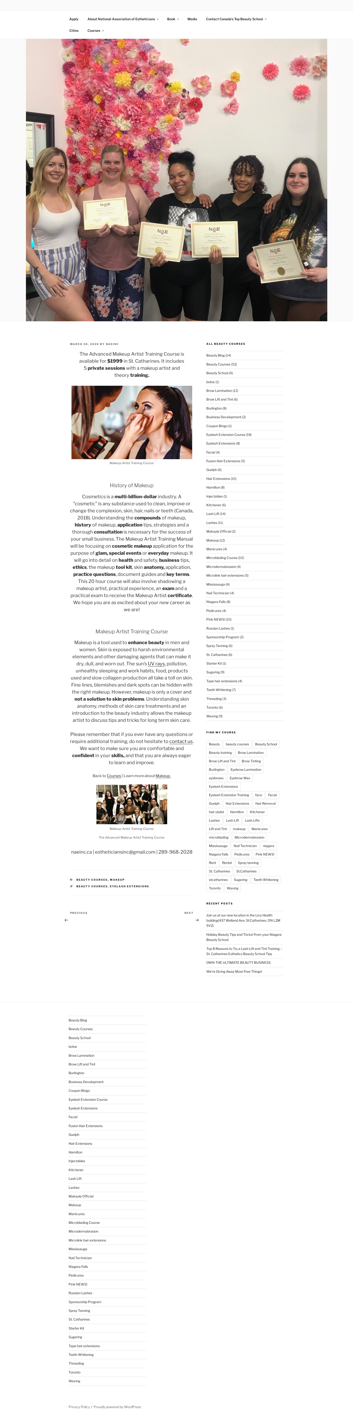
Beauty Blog (215, 355)
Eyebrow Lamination (246, 769)
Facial (210, 452)
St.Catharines (246, 871)
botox (210, 382)
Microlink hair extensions (225, 575)
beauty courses (92, 886)
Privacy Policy (79, 1407)
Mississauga (215, 584)
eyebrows (216, 778)
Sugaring (213, 672)
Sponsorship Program (222, 637)
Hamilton (213, 487)
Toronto (212, 707)
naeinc (112, 344)
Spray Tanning (217, 646)
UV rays (156, 664)
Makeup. (163, 776)
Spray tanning (248, 863)
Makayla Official (218, 531)
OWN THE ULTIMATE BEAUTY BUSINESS (238, 962)
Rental (227, 863)
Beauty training (220, 753)
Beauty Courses (92, 879)
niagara (268, 846)
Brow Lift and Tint (219, 399)
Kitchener (213, 505)
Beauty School (217, 373)
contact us (181, 741)
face (258, 795)
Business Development (223, 417)
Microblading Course (221, 558)
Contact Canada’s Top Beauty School (236, 19)
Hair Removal (265, 803)
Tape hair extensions (221, 681)
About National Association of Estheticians (123, 19)
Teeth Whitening (218, 690)
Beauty (214, 744)
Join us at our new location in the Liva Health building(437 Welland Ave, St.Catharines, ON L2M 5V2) (243, 920)
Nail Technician (217, 593)
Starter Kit (214, 663)
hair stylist (216, 812)
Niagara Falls (216, 602)
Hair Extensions (218, 479)
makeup (239, 829)
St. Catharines (217, 655)
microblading (218, 837)
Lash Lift (212, 514)
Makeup (117, 879)
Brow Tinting (251, 761)
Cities (74, 30)
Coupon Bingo (217, 426)
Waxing (212, 716)
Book (173, 19)
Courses (96, 30)
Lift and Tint (218, 829)
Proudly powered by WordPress (117, 1407)
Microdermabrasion (221, 567)
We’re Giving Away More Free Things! (234, 971)
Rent (212, 863)
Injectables (214, 496)
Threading (214, 699)
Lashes (211, 523)
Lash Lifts (252, 820)
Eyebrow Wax (240, 778)
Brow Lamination (219, 391)
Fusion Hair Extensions (223, 461)
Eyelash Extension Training (229, 795)
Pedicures (213, 611)
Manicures (214, 549)
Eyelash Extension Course (225, 435)
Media (192, 19)
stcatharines (218, 880)
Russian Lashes (218, 628)
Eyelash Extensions (129, 886)
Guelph (211, 470)
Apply (74, 19)
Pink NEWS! (215, 619)
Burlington (214, 408)
